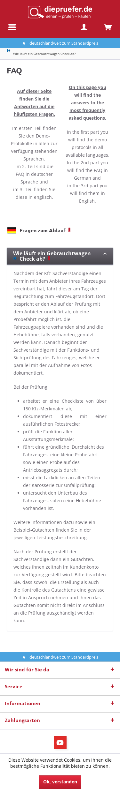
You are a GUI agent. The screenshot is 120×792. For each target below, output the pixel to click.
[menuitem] (12, 27)
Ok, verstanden (60, 782)
